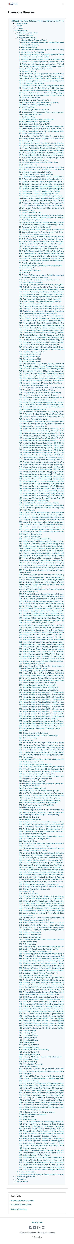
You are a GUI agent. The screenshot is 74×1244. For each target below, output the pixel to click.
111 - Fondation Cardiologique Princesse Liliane (36, 304)
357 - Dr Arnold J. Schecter (28, 894)
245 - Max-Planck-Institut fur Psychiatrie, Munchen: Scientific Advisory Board (46, 625)
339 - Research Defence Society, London (33, 850)
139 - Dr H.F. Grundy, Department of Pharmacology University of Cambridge (45, 371)
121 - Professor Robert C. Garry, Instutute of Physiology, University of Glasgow (46, 328)
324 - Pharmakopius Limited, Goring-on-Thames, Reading (39, 815)
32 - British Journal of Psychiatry (30, 114)
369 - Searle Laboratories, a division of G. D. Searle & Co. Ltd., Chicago (43, 922)
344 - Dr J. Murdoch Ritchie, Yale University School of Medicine (41, 863)
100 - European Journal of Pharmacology (33, 277)
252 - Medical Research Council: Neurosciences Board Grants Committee (44, 642)
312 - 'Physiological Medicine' (29, 786)
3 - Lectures (19, 28)
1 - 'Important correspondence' (27, 33)
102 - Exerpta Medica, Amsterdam (31, 282)
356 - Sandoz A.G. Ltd (26, 891)
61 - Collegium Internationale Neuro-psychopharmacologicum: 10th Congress (46, 184)
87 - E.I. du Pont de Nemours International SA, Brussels (38, 246)
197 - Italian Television (27, 510)
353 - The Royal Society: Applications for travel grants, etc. (39, 884)
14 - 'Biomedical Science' (27, 71)
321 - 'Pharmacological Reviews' (30, 807)
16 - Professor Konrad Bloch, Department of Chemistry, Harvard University (45, 76)
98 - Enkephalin (24, 273)
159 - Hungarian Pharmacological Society (33, 419)
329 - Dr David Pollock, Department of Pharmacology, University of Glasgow (45, 826)
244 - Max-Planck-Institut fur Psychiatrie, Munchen (36, 623)
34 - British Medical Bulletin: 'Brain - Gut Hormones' (37, 119)
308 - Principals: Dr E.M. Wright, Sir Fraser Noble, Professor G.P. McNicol (44, 776)
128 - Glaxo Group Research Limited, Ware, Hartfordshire (39, 345)
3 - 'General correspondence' (27, 38)
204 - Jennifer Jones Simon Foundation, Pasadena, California (40, 527)
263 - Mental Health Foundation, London (33, 668)
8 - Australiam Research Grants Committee (34, 57)
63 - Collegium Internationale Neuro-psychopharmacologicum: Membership (45, 189)
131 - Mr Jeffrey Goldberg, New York (32, 352)
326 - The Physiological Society (30, 819)
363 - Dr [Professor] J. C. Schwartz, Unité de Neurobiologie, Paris (41, 908)
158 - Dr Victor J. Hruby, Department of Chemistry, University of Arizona (44, 417)
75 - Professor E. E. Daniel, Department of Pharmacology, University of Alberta (46, 217)
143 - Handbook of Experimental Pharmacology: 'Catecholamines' (42, 380)
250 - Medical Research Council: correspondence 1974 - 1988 (40, 637)
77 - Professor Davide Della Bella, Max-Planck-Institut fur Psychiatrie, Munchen (46, 222)
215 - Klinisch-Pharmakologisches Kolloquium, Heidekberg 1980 (41, 553)
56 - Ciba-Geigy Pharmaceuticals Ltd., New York (35, 172)
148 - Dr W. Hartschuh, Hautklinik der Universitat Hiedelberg (40, 393)
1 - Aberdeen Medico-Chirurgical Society (33, 40)
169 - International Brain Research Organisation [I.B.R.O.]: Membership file (45, 443)
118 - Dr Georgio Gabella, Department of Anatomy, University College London (46, 321)
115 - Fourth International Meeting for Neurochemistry (38, 313)
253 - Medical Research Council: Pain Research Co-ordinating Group (43, 644)
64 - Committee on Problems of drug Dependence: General (39, 191)
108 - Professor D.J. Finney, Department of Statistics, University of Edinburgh (46, 297)
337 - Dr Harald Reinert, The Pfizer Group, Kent (35, 846)
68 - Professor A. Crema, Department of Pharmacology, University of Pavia (45, 201)
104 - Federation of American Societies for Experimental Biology (41, 287)
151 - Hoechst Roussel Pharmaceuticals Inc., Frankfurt (38, 400)
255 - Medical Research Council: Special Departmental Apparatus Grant (44, 649)
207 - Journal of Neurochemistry (30, 534)
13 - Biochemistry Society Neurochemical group (35, 69)
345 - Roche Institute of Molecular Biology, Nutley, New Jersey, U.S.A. (43, 865)
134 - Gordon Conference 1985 (30, 359)
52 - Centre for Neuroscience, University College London (38, 162)
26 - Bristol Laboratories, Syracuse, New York (35, 100)
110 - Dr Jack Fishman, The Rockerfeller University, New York (40, 301)
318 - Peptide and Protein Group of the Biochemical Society (40, 800)
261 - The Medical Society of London (32, 663)
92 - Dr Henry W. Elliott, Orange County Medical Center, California (41, 258)
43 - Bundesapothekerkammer (29, 141)
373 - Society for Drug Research (30, 932)
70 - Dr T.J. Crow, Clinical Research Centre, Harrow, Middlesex (40, 206)
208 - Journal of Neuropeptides (30, 536)
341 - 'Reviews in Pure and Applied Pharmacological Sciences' (40, 855)
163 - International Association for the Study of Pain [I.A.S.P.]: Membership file (46, 428)
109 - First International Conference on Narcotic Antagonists (40, 299)
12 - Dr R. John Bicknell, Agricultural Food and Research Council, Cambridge (45, 66)
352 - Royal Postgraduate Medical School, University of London (41, 882)
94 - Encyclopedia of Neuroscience (31, 263)
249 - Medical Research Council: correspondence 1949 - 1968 (40, 635)
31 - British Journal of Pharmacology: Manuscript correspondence (42, 112)
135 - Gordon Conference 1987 (30, 361)
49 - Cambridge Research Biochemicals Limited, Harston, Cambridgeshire (44, 155)
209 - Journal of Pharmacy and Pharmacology (35, 539)
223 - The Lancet (25, 572)
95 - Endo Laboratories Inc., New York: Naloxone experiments (40, 265)
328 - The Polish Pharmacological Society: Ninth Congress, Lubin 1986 (43, 824)
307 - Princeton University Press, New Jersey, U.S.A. (37, 774)
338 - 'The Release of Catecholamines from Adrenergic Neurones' (42, 848)
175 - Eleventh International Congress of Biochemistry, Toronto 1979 (43, 457)
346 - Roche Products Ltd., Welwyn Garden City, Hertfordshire (40, 867)
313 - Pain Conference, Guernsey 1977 (32, 788)
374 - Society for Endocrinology (30, 934)
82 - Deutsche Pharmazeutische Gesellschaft (35, 234)
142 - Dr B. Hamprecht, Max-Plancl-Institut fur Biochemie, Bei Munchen (44, 378)
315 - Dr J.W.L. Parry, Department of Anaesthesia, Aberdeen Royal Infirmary (45, 793)
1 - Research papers (22, 23)
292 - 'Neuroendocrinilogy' (28, 738)
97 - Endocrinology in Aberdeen (30, 270)
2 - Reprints (19, 26)
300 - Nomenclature (26, 757)
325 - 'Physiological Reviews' (29, 817)
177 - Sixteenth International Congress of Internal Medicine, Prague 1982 (44, 462)
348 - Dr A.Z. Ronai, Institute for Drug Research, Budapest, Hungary (42, 872)
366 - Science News (26, 915)
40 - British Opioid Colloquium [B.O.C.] (32, 134)
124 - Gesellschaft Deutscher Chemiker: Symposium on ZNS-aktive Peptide (45, 335)
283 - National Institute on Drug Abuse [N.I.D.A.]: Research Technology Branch (46, 716)
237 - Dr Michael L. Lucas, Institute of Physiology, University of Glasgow (44, 606)
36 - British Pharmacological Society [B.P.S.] (34, 124)
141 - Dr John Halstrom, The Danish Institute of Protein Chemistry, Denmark (45, 376)
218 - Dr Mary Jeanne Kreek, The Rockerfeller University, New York (42, 560)
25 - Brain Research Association (30, 98)
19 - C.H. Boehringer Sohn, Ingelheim (32, 83)
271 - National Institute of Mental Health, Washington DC (39, 687)
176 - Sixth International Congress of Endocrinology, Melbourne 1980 (43, 460)
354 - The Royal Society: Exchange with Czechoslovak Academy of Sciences (45, 887)
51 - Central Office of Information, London (33, 160)
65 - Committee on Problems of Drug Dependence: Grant (39, 193)
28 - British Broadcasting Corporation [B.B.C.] (35, 105)
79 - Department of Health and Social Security (35, 227)
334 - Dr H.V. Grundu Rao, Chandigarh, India (34, 839)
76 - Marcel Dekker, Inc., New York (31, 220)
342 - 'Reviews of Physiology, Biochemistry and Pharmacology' (41, 858)
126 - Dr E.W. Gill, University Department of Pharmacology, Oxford (42, 340)
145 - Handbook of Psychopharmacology (33, 385)
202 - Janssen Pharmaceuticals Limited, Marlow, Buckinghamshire (42, 522)
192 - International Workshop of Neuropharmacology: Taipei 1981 (42, 498)
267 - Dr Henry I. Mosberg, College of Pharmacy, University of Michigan (44, 678)
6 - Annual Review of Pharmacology (31, 52)
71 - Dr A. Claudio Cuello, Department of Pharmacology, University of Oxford (45, 208)
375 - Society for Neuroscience (30, 937)
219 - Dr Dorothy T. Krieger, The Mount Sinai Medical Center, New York (43, 563)
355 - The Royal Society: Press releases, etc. (34, 889)
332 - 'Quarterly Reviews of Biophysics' (32, 834)
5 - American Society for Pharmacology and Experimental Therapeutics (44, 50)
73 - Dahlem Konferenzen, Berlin (30, 213)
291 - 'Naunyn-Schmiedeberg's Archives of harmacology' (38, 735)
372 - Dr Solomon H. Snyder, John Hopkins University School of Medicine (44, 930)
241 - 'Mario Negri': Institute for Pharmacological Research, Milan (42, 615)
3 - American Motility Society (29, 45)
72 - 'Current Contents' (27, 210)
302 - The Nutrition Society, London (31, 762)
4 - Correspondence (21, 30)
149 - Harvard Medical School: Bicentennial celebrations (38, 395)
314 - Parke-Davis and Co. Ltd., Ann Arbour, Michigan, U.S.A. (40, 791)
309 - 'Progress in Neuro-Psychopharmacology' (35, 779)
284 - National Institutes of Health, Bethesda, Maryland (38, 719)
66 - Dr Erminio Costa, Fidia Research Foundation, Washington (40, 196)
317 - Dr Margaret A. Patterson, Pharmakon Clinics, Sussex (39, 798)
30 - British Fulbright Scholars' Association (34, 110)
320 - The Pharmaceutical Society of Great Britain (36, 805)
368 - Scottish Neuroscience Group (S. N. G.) (34, 920)
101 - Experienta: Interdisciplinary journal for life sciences (39, 280)
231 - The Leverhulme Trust (28, 591)
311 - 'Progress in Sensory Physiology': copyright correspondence (42, 783)
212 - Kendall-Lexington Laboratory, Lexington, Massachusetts (41, 546)
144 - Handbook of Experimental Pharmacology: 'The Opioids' (40, 383)
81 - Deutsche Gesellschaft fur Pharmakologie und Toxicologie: (41, 232)
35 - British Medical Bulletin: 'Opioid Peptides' (35, 122)
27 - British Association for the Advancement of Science (38, 102)
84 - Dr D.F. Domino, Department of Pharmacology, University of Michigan (44, 239)
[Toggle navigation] (63, 3)
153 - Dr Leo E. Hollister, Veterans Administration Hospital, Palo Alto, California (46, 404)
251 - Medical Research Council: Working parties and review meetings (43, 639)
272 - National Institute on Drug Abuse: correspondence (38, 690)
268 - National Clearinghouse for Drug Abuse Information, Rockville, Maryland (46, 680)
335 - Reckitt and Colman (28, 841)
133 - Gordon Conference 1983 (30, 357)
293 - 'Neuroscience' (26, 740)
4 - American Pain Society (28, 47)
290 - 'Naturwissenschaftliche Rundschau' (33, 733)
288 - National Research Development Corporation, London (39, 728)
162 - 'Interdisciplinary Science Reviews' (33, 426)
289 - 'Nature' (23, 731)
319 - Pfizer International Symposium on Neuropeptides (38, 803)
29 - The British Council (27, 107)
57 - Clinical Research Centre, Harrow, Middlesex (36, 174)
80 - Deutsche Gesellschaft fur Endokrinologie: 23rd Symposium (41, 229)
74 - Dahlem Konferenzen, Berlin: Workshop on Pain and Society (41, 215)
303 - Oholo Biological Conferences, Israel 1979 (35, 764)
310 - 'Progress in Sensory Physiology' (32, 781)
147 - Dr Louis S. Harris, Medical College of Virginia (37, 390)
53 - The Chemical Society (28, 165)
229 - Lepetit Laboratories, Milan (30, 587)
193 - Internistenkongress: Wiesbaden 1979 (34, 500)
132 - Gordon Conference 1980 (30, 354)
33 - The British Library (27, 117)
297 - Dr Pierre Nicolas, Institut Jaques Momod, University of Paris (42, 750)
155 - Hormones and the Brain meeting (32, 409)
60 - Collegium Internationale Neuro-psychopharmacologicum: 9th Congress (45, 182)
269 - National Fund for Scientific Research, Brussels (37, 683)
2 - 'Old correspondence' (25, 35)
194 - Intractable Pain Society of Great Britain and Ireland (39, 503)
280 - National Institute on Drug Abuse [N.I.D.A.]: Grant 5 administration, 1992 (46, 709)
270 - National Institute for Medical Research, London (37, 685)
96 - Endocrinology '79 (27, 268)
